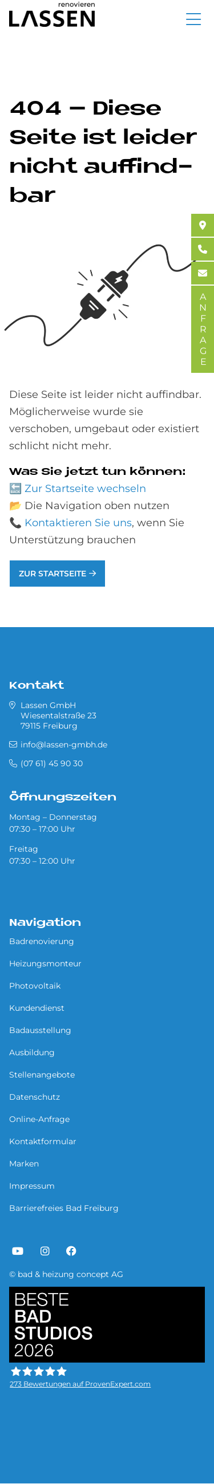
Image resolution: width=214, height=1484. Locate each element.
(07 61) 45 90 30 (52, 763)
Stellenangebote (42, 1075)
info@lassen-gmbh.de (64, 744)
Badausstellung (40, 1030)
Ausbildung (32, 1052)
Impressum (32, 1186)
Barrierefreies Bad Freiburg (64, 1208)
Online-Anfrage (39, 1119)
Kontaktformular (42, 1141)
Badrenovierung (41, 941)
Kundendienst (36, 1008)
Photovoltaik (34, 986)
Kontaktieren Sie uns (78, 523)
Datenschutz (34, 1097)
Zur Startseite (52, 573)
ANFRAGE (202, 329)
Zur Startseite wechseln (85, 488)
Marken (24, 1163)
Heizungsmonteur (45, 963)
